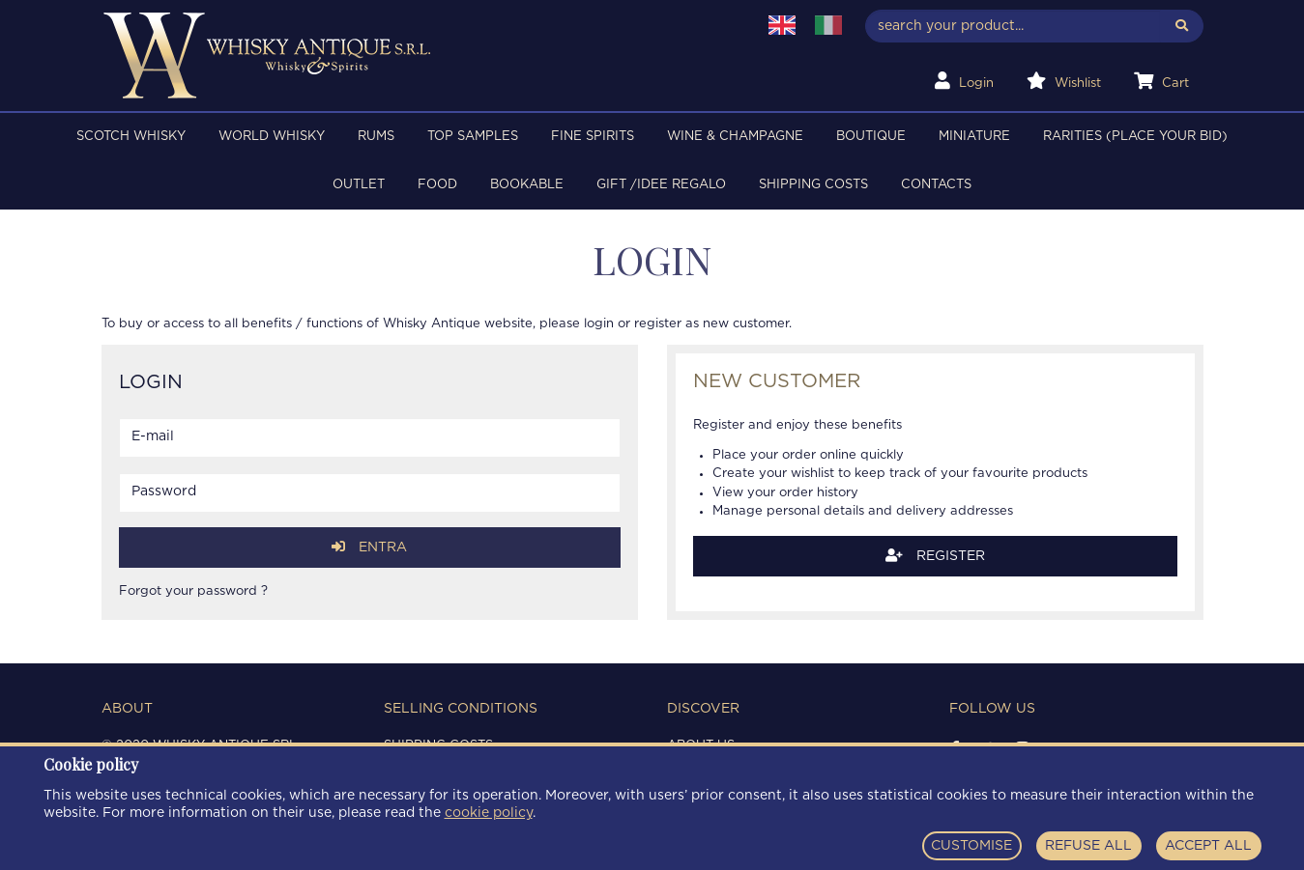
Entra (369, 547)
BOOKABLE (527, 185)
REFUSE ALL (1088, 846)
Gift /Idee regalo (661, 185)
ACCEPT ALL (1208, 846)
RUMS (376, 136)
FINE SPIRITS (592, 136)
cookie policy (489, 813)
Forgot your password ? (193, 591)
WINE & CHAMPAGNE (735, 136)
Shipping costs (813, 185)
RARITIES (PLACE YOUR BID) (1135, 136)
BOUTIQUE (871, 136)
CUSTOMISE (971, 846)
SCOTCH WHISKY (131, 136)
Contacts (936, 185)
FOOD (437, 185)
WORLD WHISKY (271, 136)
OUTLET (359, 185)
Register (935, 555)
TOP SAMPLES (472, 136)
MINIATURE (974, 136)
